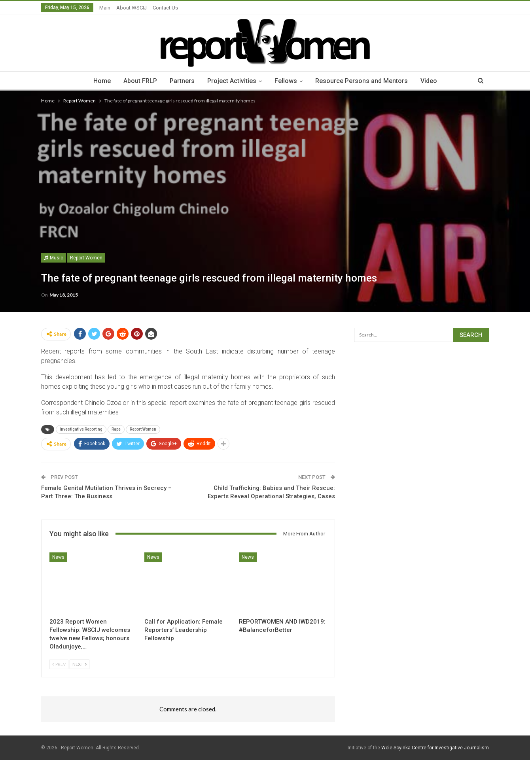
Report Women (86, 258)
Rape (116, 429)
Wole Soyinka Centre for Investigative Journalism (435, 748)
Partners (180, 81)
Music (53, 258)
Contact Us (165, 8)
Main (104, 8)
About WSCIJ (131, 8)
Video (432, 81)
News (58, 557)
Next (79, 664)
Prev (59, 664)
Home (98, 81)
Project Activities (231, 81)
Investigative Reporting (81, 429)
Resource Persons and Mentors (364, 81)
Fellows (287, 81)
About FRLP (138, 81)
